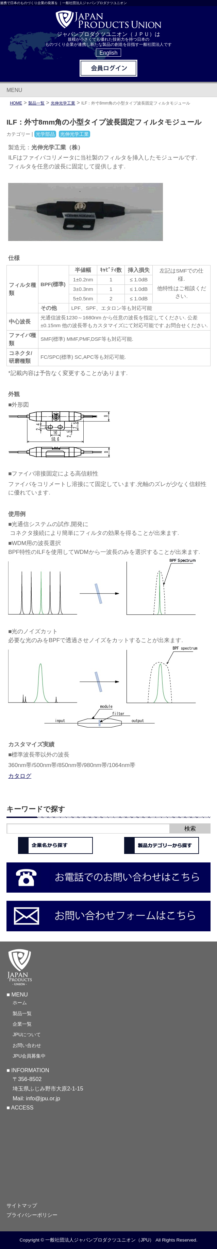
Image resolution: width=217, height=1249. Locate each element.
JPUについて (27, 1034)
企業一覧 (22, 1024)
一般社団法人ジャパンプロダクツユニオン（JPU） (99, 1240)
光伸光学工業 (63, 103)
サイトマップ (21, 1205)
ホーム (20, 1002)
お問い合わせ (27, 1045)
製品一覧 (22, 1013)
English (109, 53)
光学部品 (45, 134)
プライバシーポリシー (31, 1215)
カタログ (19, 775)
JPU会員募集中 (29, 1056)
